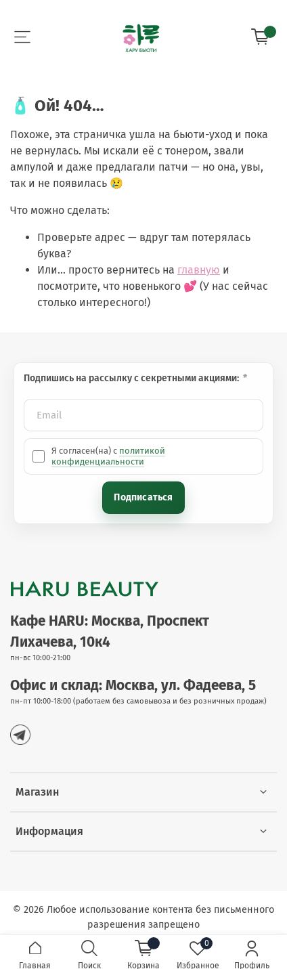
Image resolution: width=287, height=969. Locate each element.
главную (198, 269)
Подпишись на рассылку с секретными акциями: (132, 378)
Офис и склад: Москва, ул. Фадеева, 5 (133, 685)
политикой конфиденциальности (108, 456)
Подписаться (143, 497)
